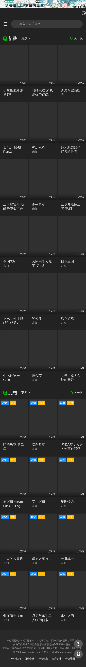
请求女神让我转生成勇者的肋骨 (13, 323)
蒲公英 (37, 375)
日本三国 (67, 261)
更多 (25, 38)
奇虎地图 (70, 658)
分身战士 (67, 558)
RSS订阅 (16, 658)
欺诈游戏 (67, 318)
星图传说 (67, 501)
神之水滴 (38, 147)
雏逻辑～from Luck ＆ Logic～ (13, 506)
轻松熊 (37, 318)
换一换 (76, 38)
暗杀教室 (38, 444)
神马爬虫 (43, 658)
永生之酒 (67, 615)
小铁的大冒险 (13, 558)
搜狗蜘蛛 (56, 658)
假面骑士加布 (13, 615)
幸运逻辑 (38, 501)
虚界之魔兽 (40, 558)
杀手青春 (38, 204)
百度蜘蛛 (29, 658)
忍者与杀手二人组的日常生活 (42, 620)
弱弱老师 (9, 261)
